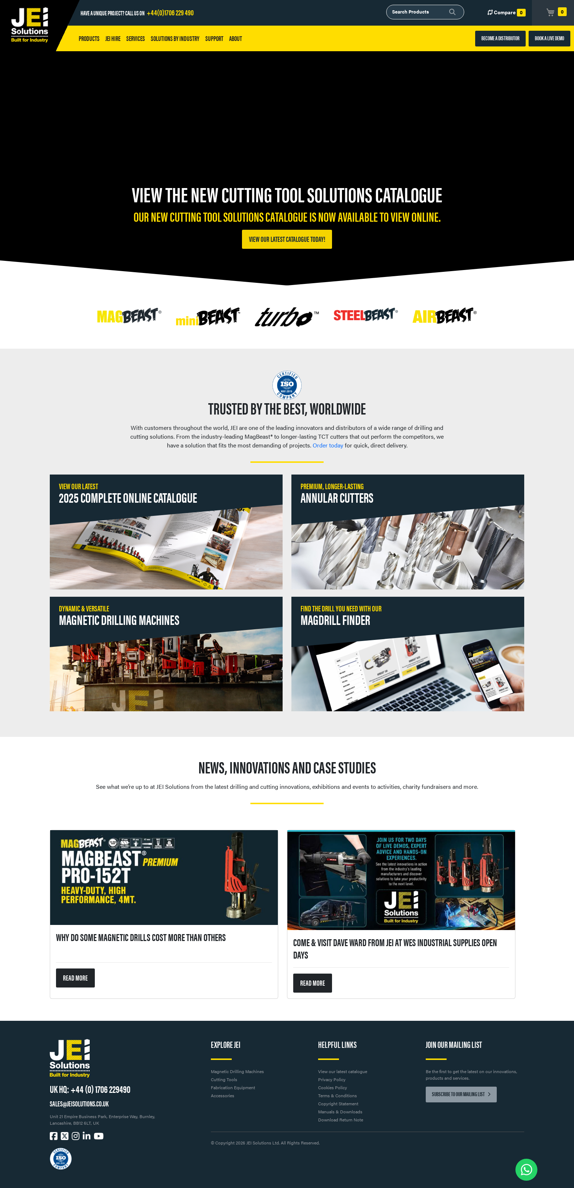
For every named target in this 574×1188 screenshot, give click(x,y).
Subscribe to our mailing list (461, 1094)
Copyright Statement (338, 1103)
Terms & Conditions (337, 1095)
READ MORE (75, 977)
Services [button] (135, 38)
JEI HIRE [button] (112, 38)
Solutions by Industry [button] (175, 38)
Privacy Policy (332, 1079)
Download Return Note (340, 1119)
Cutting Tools (224, 1079)
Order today (328, 445)
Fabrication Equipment (233, 1087)
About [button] (235, 38)
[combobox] (425, 12)
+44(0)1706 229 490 (170, 12)
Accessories (222, 1095)
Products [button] (89, 38)
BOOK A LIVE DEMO (549, 38)
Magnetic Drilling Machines (237, 1071)
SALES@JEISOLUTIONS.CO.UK (79, 1103)
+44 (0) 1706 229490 (100, 1088)
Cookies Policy (332, 1087)
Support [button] (214, 38)
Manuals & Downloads (340, 1111)
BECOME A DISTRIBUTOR (500, 38)
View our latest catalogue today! (287, 238)
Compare (507, 12)
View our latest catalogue (342, 1071)
